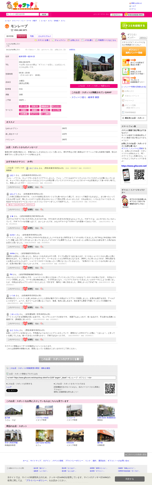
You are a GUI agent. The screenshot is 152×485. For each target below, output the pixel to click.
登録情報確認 (130, 112)
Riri (11, 274)
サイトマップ (35, 461)
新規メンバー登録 (134, 14)
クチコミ (21, 36)
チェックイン (60, 40)
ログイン (116, 14)
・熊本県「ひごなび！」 (68, 468)
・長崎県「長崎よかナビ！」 (126, 468)
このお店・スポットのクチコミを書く (61, 359)
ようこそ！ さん (101, 14)
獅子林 (100, 443)
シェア (9, 387)
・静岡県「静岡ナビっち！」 (98, 468)
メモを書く (88, 40)
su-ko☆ (13, 235)
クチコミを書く (44, 40)
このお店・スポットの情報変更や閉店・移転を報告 (29, 368)
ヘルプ (133, 6)
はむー (12, 175)
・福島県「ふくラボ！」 (40, 471)
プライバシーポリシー (74, 461)
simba (12, 253)
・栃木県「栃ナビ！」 (39, 468)
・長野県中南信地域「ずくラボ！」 (129, 471)
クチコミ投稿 (57, 461)
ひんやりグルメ (44, 36)
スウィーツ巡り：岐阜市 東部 (85, 97)
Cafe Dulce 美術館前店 (106, 418)
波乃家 (7, 418)
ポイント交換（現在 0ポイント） (133, 106)
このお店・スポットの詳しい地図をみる (94, 86)
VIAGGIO (70, 443)
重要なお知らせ (136, 3)
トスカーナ (70, 418)
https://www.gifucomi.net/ (134, 166)
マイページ (129, 100)
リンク (88, 461)
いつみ (12, 295)
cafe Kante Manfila (43, 443)
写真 (32, 36)
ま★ (12, 216)
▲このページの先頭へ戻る (136, 454)
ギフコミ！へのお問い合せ (118, 461)
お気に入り (75, 40)
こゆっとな (14, 314)
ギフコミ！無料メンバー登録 (134, 51)
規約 (94, 461)
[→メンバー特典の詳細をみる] (134, 87)
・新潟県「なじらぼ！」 (68, 471)
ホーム (133, 9)
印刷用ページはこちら (107, 40)
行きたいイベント (132, 96)
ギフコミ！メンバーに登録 (132, 148)
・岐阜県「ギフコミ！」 (97, 471)
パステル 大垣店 (42, 418)
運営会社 (102, 461)
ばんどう (13, 194)
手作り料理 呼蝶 (11, 443)
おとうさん (34, 168)
